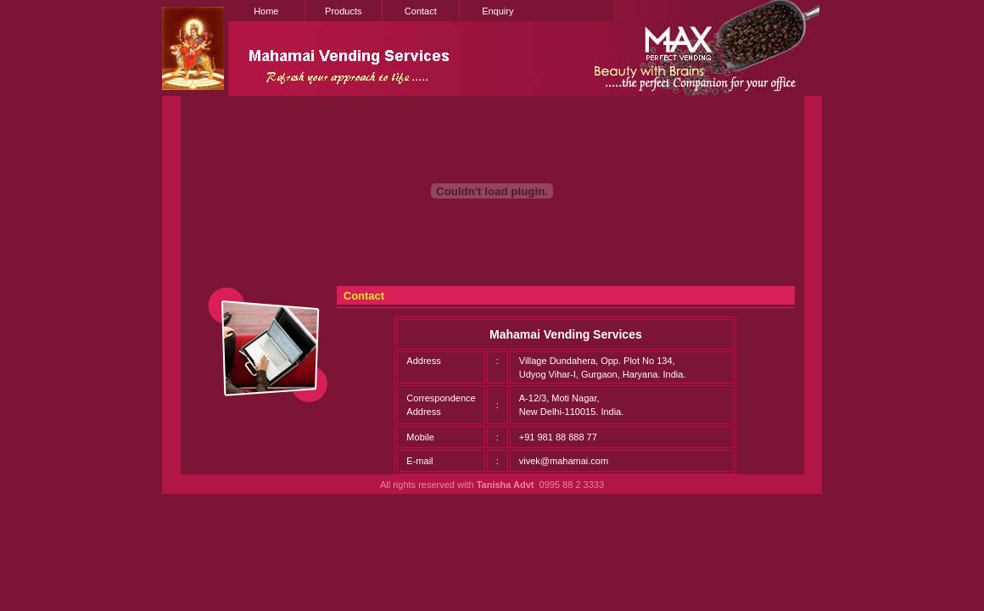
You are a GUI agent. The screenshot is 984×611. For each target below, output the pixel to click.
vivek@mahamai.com (563, 461)
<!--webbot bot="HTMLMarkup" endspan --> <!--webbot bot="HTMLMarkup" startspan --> (492, 143)
